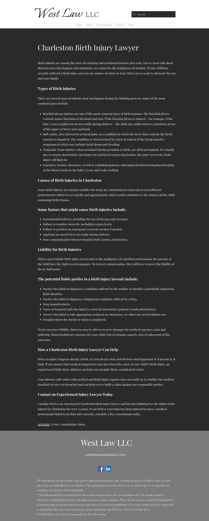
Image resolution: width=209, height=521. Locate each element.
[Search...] (153, 14)
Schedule (44, 424)
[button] (104, 25)
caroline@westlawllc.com (105, 455)
